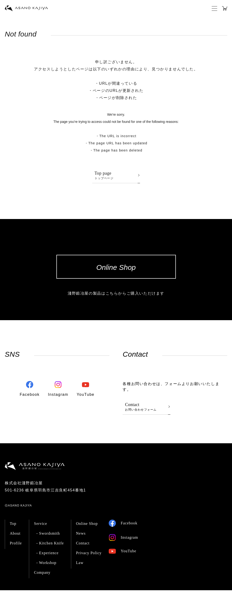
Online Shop (87, 528)
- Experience (47, 558)
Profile (16, 548)
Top (13, 528)
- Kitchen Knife (50, 548)
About (15, 538)
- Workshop (46, 567)
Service (40, 528)
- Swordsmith (48, 538)
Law (79, 567)
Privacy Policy (89, 558)
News (81, 538)
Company (42, 577)
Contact (83, 548)
